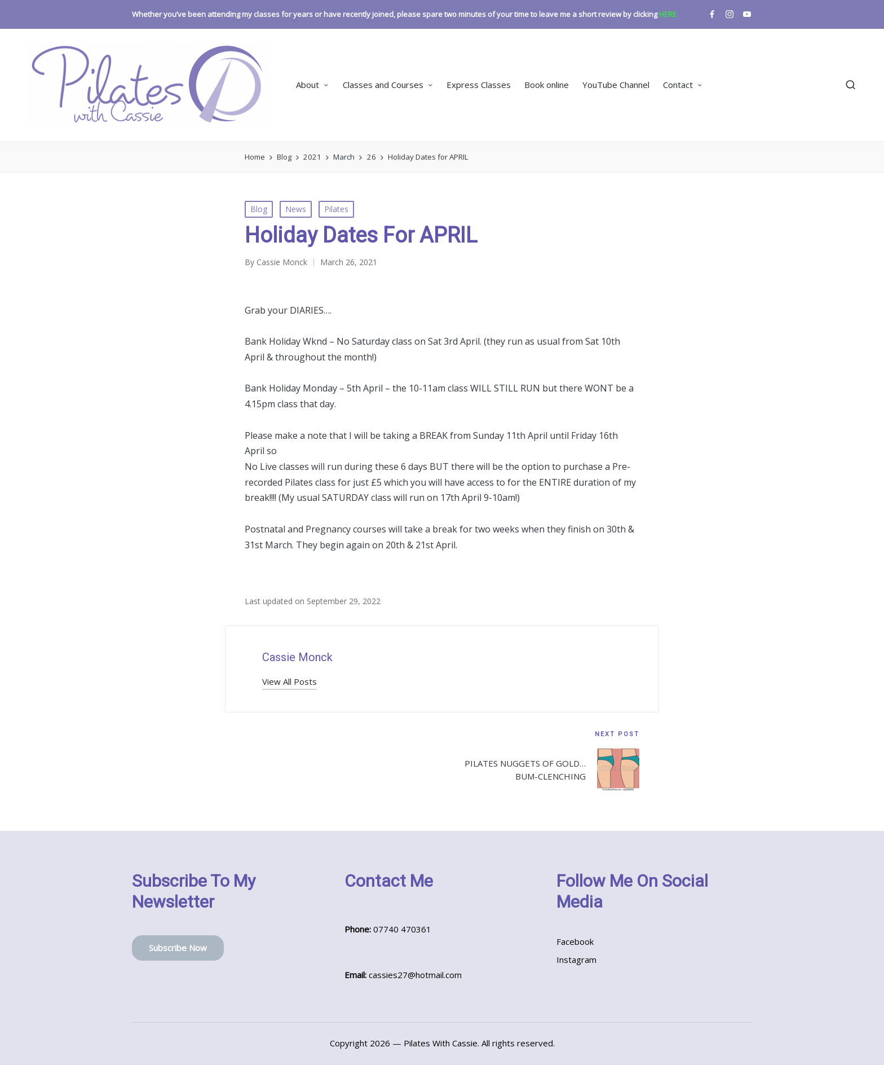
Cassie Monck (297, 657)
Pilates (336, 209)
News (295, 209)
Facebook (575, 941)
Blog (258, 209)
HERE (668, 14)
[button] (289, 681)
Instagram (576, 959)
